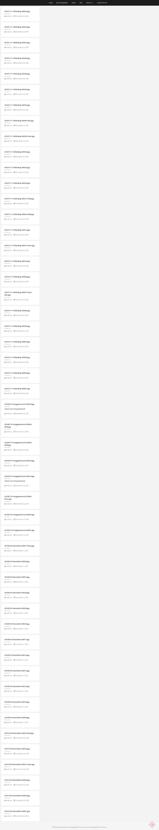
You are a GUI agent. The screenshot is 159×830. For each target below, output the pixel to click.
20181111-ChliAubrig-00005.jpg (17, 326)
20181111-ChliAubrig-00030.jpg (17, 183)
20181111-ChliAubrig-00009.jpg (17, 277)
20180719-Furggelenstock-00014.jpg (19, 476)
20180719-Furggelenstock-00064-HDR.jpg (18, 425)
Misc (81, 3)
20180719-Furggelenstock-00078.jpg (19, 404)
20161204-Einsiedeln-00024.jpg (17, 749)
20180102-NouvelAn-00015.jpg (16, 671)
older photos (102, 3)
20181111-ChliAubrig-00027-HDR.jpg (19, 199)
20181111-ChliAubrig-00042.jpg (17, 105)
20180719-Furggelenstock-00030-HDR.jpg (18, 443)
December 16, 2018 (21, 738)
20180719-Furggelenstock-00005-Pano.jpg (18, 497)
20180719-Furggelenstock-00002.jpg (19, 514)
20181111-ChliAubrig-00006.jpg (17, 310)
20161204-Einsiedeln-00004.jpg (17, 780)
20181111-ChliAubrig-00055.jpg (17, 11)
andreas (8, 16)
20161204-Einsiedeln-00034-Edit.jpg (18, 733)
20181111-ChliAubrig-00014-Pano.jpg (19, 245)
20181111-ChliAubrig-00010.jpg (17, 261)
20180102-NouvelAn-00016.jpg (16, 655)
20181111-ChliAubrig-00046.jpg (17, 74)
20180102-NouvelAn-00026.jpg (16, 608)
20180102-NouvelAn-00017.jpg (16, 639)
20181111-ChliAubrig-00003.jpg (17, 357)
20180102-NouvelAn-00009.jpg (16, 717)
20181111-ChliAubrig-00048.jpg (17, 58)
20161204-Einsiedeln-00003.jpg (17, 795)
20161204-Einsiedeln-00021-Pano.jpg (19, 764)
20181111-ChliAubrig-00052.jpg (17, 42)
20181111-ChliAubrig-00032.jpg (17, 167)
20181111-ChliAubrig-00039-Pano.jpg (19, 136)
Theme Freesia (84, 827)
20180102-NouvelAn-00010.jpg (16, 702)
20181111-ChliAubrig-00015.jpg (17, 230)
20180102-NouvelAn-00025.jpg (16, 624)
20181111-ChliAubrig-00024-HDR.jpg (19, 214)
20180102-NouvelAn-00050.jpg (16, 561)
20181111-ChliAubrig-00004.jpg (17, 342)
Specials (89, 3)
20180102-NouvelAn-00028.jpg (16, 592)
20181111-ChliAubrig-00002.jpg (17, 373)
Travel (73, 3)
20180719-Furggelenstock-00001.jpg (19, 530)
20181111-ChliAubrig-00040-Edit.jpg (19, 120)
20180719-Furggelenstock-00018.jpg (19, 461)
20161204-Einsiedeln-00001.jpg (17, 811)
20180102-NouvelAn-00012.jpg (16, 686)
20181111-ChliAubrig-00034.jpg (17, 152)
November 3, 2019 (21, 551)
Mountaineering (62, 3)
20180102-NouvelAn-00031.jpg (16, 577)
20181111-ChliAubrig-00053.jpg (17, 27)
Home (51, 3)
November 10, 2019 (21, 16)
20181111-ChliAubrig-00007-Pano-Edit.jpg (18, 293)
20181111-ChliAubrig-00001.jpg (17, 388)
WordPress (103, 827)
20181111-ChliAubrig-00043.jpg (17, 89)
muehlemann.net (63, 827)
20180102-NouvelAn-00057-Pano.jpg (19, 546)
